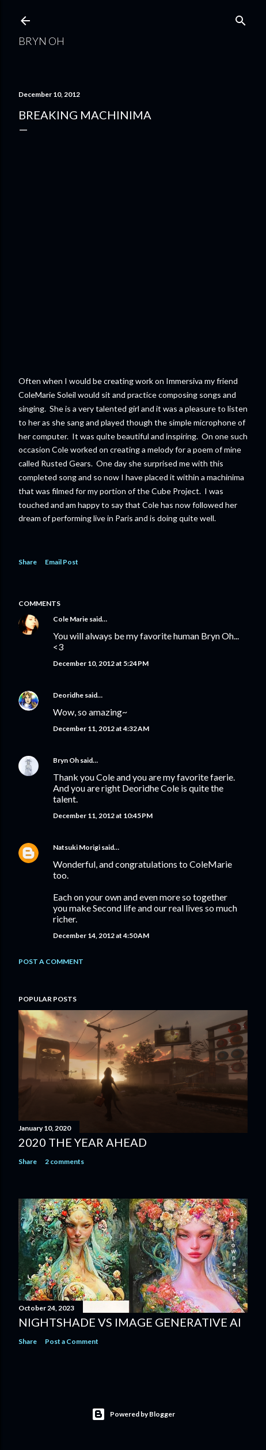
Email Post (61, 562)
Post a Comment (50, 961)
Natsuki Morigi (76, 847)
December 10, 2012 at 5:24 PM (101, 663)
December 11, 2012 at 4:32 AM (101, 728)
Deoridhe (68, 695)
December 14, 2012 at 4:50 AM (101, 935)
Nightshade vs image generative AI (129, 1322)
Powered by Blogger (133, 1414)
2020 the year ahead (82, 1142)
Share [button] (27, 562)
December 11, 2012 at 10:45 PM (103, 815)
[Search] (241, 18)
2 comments (64, 1161)
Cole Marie (70, 619)
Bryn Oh (41, 41)
